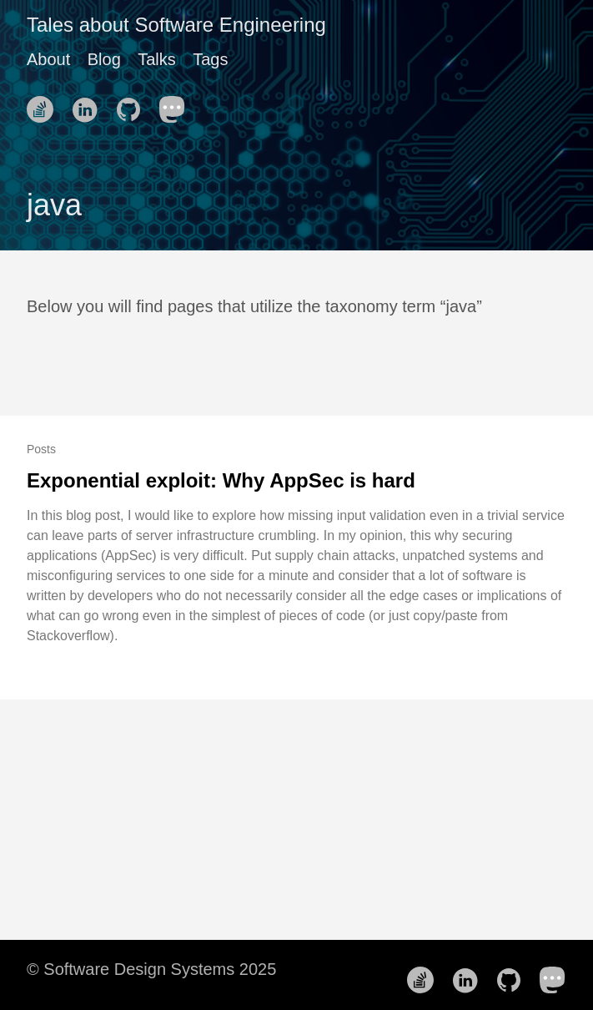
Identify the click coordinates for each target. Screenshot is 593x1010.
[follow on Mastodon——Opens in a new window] (177, 104)
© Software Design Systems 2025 (151, 969)
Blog (104, 59)
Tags (210, 59)
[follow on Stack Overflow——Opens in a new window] (45, 104)
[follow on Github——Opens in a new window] (133, 104)
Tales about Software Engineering (176, 24)
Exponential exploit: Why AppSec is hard (221, 480)
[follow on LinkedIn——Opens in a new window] (89, 104)
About (48, 59)
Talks (157, 59)
